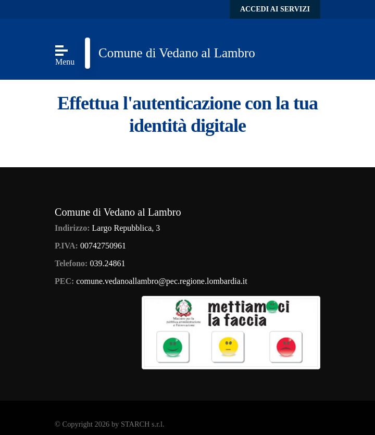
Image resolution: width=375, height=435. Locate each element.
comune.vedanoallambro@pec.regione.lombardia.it (161, 281)
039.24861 (107, 263)
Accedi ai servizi (275, 9)
